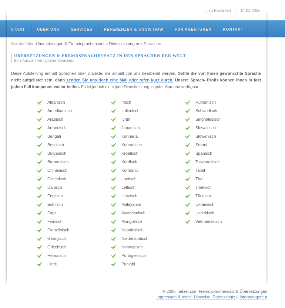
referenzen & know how (133, 29)
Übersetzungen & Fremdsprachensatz (70, 43)
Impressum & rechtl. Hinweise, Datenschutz (196, 297)
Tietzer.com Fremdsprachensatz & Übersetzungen (222, 291)
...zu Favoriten (218, 10)
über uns (48, 29)
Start (18, 29)
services (81, 29)
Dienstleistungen (124, 43)
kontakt (233, 29)
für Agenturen (193, 29)
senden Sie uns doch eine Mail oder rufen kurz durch (119, 80)
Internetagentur (253, 297)
